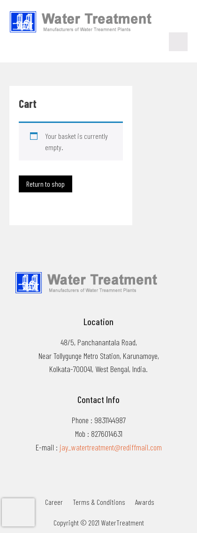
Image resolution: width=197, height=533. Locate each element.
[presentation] (18, 512)
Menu (178, 41)
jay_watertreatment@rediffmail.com (111, 447)
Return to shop (45, 183)
